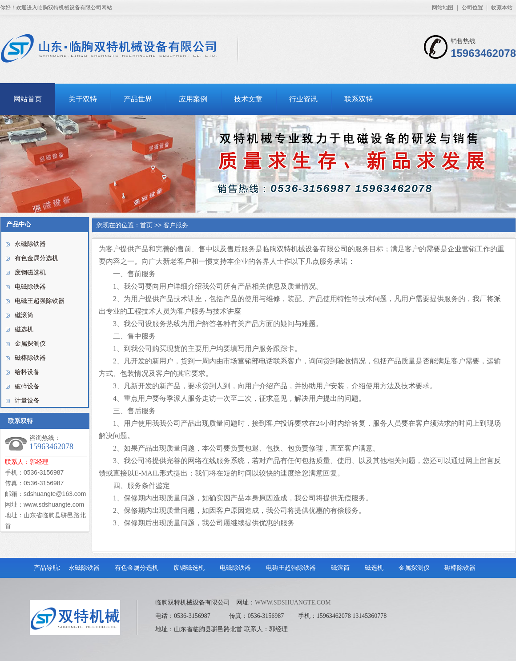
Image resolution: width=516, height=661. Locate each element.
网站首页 (27, 99)
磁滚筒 (24, 315)
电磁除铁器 (30, 286)
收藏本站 (501, 7)
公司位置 (472, 7)
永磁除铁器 (30, 244)
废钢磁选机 (30, 272)
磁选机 (24, 329)
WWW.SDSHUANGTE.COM (293, 602)
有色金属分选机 (36, 258)
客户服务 (175, 225)
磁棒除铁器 (30, 358)
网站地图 (442, 7)
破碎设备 (27, 386)
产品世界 (138, 99)
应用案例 (193, 99)
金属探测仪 (30, 343)
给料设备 (27, 372)
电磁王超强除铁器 (39, 301)
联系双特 (358, 99)
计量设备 (27, 400)
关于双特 (83, 99)
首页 (146, 225)
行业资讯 (303, 99)
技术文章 (248, 99)
